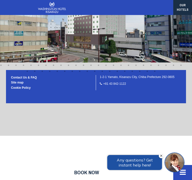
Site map (17, 20)
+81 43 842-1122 (114, 21)
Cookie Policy (21, 25)
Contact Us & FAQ (24, 15)
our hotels (182, 7)
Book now (86, 172)
